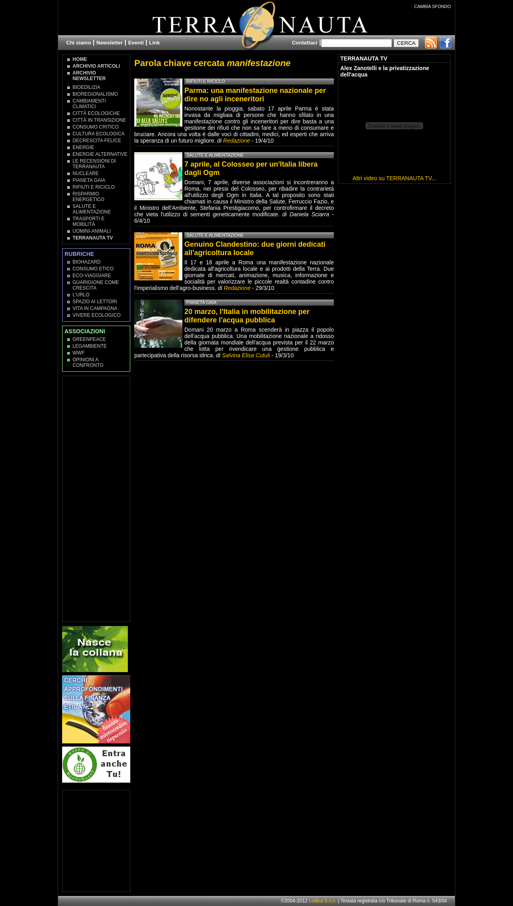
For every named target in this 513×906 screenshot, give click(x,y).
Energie (83, 147)
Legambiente (90, 346)
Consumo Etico (93, 269)
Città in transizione (99, 120)
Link (154, 43)
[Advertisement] (97, 498)
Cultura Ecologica (99, 134)
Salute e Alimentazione (92, 209)
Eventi (136, 43)
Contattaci (304, 43)
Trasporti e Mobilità (89, 221)
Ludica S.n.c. (323, 901)
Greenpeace (89, 339)
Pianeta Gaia (89, 180)
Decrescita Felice (97, 140)
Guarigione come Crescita (96, 285)
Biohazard (87, 262)
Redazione (237, 140)
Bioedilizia (86, 87)
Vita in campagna (95, 308)
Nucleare (86, 173)
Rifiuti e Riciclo (94, 187)
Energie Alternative (100, 154)
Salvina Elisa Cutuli (246, 355)
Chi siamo (78, 43)
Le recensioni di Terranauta (94, 163)
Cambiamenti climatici (89, 103)
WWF (79, 353)
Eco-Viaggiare (92, 275)
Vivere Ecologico (97, 315)
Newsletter (110, 43)
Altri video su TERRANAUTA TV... (394, 178)
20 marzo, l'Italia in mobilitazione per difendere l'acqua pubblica (246, 316)
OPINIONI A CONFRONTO (88, 362)
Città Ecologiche (96, 113)
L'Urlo (81, 295)
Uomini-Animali (92, 231)
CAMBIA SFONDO (432, 6)
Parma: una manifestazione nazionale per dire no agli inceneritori (255, 95)
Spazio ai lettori (95, 301)
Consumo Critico (96, 127)
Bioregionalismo (95, 94)
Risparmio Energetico (88, 196)
